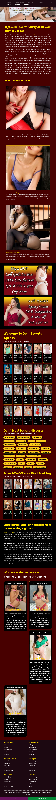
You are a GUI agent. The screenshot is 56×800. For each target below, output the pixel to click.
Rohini (9, 4)
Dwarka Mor (32, 763)
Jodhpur (40, 463)
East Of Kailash (33, 749)
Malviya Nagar (35, 445)
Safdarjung (7, 777)
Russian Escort (19, 2)
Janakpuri (32, 765)
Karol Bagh (41, 441)
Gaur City (20, 456)
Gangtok (7, 467)
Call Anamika (14, 798)
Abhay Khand (33, 779)
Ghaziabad (41, 2)
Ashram (6, 754)
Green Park (7, 761)
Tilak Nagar (21, 448)
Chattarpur (32, 754)
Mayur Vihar (7, 779)
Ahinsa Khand (33, 784)
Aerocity (26, 4)
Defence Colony (10, 452)
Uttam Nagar (8, 749)
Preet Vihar (46, 452)
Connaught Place (23, 437)
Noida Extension (10, 463)
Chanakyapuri (33, 448)
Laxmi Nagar (9, 441)
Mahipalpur (22, 445)
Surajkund (32, 770)
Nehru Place (37, 437)
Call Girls (30, 2)
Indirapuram (9, 459)
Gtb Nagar (7, 763)
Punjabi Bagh (33, 761)
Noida (50, 2)
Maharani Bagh (33, 777)
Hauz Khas (7, 765)
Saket (31, 441)
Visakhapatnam (40, 467)
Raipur (21, 463)
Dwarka (17, 4)
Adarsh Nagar (33, 781)
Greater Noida (9, 437)
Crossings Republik (34, 456)
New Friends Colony (34, 768)
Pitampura (7, 745)
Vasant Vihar (9, 456)
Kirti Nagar (7, 781)
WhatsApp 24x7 (41, 798)
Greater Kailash (9, 445)
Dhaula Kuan (32, 747)
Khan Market (8, 784)
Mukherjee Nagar (9, 770)
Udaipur (30, 463)
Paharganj (32, 745)
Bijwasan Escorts (39, 35)
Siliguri (28, 467)
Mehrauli (22, 452)
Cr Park (31, 752)
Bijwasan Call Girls (9, 532)
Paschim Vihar (8, 786)
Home (9, 2)
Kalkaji (6, 747)
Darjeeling (18, 467)
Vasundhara (31, 459)
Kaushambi (42, 459)
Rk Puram (7, 752)
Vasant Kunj (21, 441)
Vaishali (20, 459)
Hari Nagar (7, 768)
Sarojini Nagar (33, 452)
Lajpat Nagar (9, 448)
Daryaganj (46, 448)
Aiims (30, 786)
